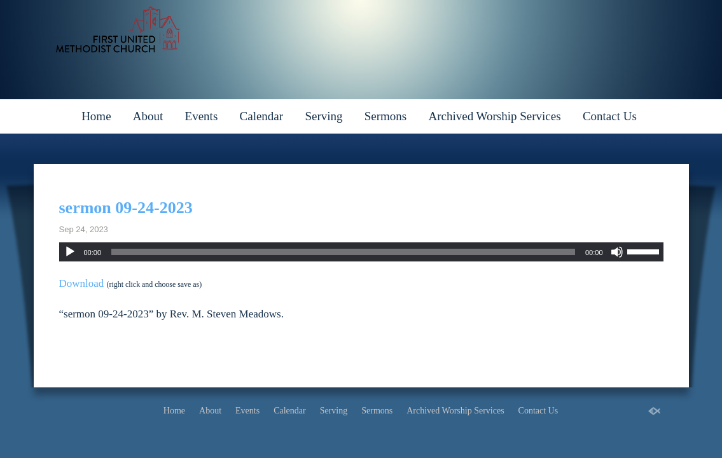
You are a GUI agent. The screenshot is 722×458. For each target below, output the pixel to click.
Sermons (385, 116)
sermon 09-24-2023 (126, 207)
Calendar (262, 116)
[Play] (70, 252)
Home (96, 116)
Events (201, 116)
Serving (323, 116)
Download (81, 283)
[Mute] (617, 252)
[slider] (343, 252)
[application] (361, 251)
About (148, 116)
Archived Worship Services (494, 116)
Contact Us (610, 116)
